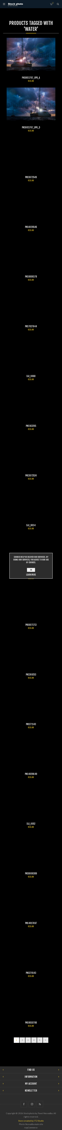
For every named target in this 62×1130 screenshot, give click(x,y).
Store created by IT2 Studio (31, 1121)
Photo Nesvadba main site (31, 1124)
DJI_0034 (31, 525)
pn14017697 (31, 923)
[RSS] (40, 1104)
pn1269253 (31, 674)
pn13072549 (31, 177)
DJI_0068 (31, 376)
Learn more (31, 574)
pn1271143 (31, 724)
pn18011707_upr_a (31, 77)
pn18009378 (31, 276)
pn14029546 (31, 227)
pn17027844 (31, 326)
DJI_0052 (31, 823)
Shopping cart (53, 3)
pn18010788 (31, 1022)
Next (45, 1040)
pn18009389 (31, 873)
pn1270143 (31, 972)
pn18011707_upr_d (31, 127)
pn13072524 (31, 475)
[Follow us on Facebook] (24, 1104)
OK (31, 570)
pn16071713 (31, 624)
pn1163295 (31, 425)
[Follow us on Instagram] (32, 1104)
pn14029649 (31, 774)
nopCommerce (30, 1127)
